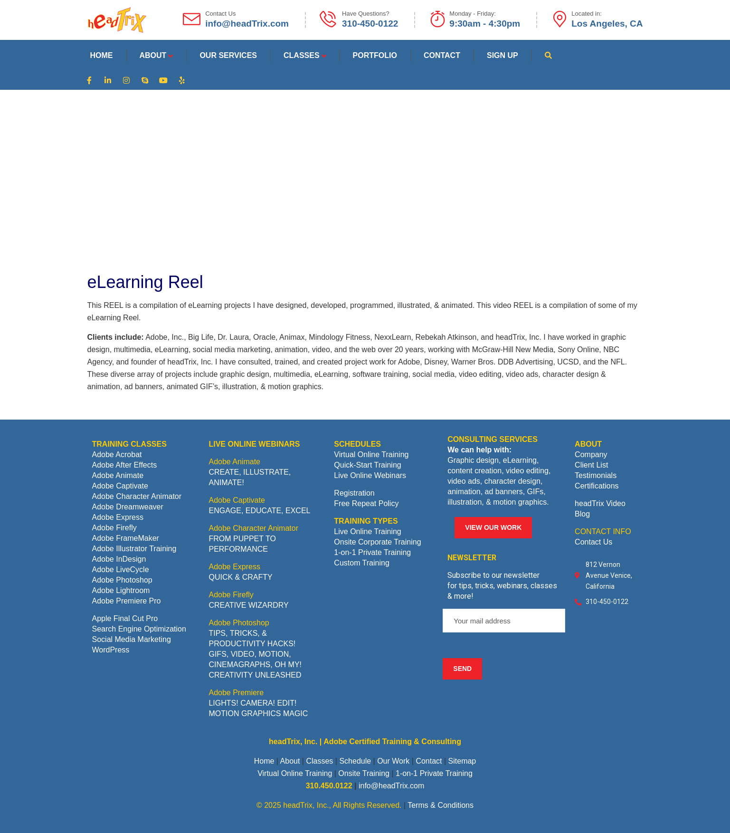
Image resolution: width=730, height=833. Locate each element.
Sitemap (462, 761)
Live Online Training (367, 531)
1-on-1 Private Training (372, 552)
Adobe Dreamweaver (127, 507)
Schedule (355, 761)
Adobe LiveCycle (120, 569)
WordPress (111, 650)
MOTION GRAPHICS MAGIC (258, 713)
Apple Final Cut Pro (125, 618)
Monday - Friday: (472, 13)
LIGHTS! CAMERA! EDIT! (252, 703)
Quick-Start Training (367, 465)
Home (264, 761)
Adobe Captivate (120, 486)
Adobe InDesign (119, 559)
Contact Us (593, 542)
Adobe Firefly (114, 528)
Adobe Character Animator (137, 496)
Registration (354, 493)
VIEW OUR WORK (493, 527)
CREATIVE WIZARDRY (248, 605)
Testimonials (595, 475)
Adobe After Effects (124, 465)
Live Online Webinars (370, 475)
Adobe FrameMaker (125, 538)
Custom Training (361, 563)
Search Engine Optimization (139, 629)
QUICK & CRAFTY (240, 577)
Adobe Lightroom (121, 590)
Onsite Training (363, 773)
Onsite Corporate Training (377, 542)
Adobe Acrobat (117, 454)
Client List (591, 465)
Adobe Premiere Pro (126, 601)
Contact (429, 761)
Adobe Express (118, 517)
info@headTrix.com (391, 786)
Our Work (393, 761)
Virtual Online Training (371, 454)
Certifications (596, 486)
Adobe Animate (118, 475)
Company (591, 454)
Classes (319, 761)
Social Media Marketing (131, 639)
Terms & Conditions (441, 805)
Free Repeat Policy (366, 503)
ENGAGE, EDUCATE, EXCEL (259, 511)
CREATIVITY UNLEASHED (255, 675)
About (290, 761)
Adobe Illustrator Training (134, 549)
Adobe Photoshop (122, 580)
